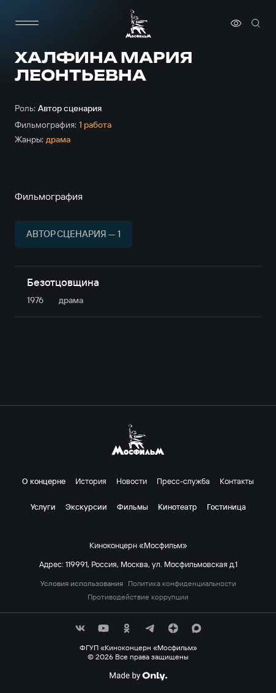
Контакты (237, 481)
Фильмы (132, 507)
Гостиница (226, 507)
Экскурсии (86, 507)
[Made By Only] (138, 676)
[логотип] (138, 23)
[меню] (27, 23)
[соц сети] (80, 628)
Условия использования (81, 583)
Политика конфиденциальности (182, 583)
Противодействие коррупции (138, 597)
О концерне (43, 481)
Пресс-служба (183, 481)
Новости (131, 481)
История (90, 481)
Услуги (43, 507)
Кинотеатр (177, 507)
